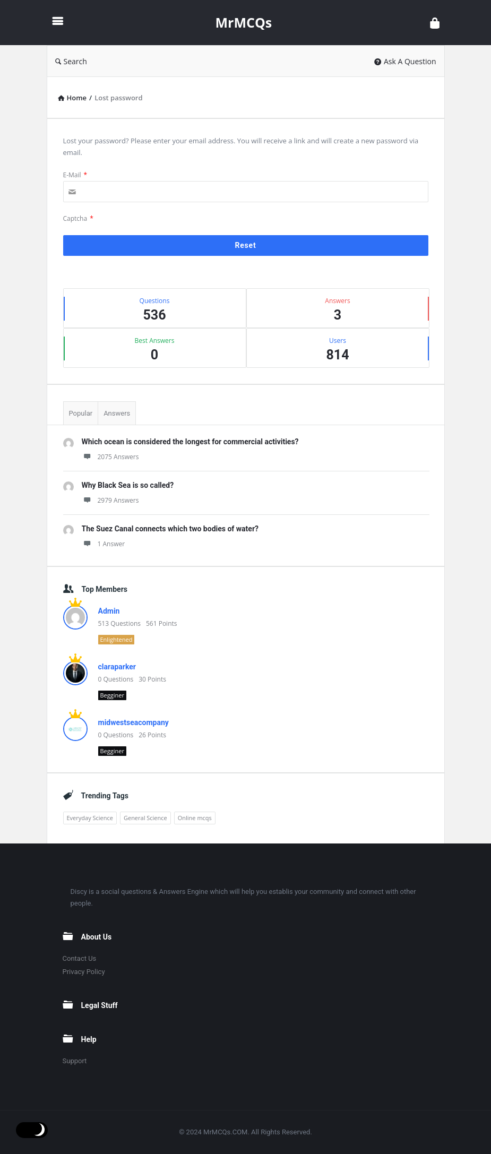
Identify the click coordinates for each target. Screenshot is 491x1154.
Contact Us (80, 958)
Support (75, 1061)
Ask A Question (405, 61)
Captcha (78, 218)
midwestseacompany (133, 722)
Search (71, 61)
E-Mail (75, 174)
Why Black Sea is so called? (128, 485)
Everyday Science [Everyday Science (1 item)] (90, 818)
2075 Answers (110, 456)
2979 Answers (110, 500)
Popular (81, 413)
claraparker (117, 666)
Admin (109, 611)
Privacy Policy (84, 972)
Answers (117, 413)
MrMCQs (244, 22)
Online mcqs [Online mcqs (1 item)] (195, 818)
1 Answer (103, 543)
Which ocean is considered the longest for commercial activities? (190, 441)
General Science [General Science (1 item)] (145, 818)
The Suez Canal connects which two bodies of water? (170, 528)
